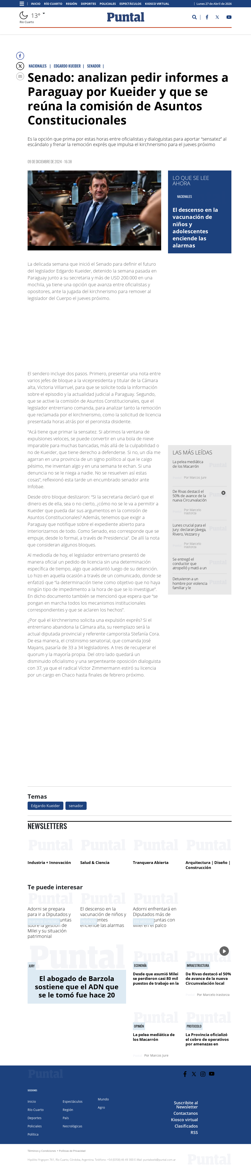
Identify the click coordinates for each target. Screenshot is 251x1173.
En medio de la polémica (44, 921)
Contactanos (185, 1113)
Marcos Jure (198, 477)
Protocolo (194, 1026)
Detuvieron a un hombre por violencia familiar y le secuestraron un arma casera (190, 587)
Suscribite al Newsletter (186, 1105)
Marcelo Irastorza (192, 511)
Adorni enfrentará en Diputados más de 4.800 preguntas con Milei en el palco (154, 917)
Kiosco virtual (157, 3)
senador (76, 805)
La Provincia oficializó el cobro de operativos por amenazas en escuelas (207, 1041)
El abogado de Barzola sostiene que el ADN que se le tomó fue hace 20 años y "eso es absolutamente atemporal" (77, 999)
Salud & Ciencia (94, 862)
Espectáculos (130, 3)
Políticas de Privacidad (72, 1150)
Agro (101, 1107)
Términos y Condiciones (42, 1150)
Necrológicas (72, 1126)
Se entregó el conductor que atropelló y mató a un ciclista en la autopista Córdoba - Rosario (190, 570)
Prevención (88, 921)
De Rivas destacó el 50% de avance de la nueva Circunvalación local (190, 498)
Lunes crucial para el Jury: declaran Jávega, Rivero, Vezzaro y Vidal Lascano (189, 532)
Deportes (88, 3)
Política (33, 1134)
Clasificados (186, 1126)
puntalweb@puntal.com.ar (159, 1160)
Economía (140, 965)
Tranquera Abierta (150, 862)
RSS (194, 1132)
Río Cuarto (53, 3)
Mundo (103, 1099)
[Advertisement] (125, 333)
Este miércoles (143, 921)
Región (71, 3)
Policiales (108, 3)
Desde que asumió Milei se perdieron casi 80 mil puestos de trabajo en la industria (156, 980)
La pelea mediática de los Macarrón (188, 464)
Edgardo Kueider (45, 805)
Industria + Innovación (49, 862)
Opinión (139, 1026)
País (66, 1118)
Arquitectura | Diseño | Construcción (208, 865)
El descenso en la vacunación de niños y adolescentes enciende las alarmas (195, 227)
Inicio (35, 3)
